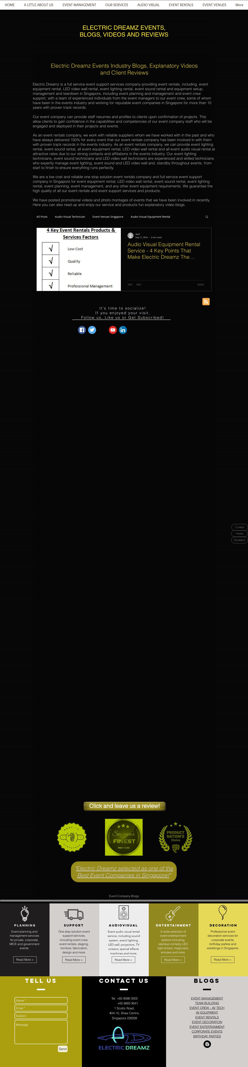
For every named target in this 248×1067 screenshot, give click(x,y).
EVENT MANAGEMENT (207, 998)
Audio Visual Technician (70, 216)
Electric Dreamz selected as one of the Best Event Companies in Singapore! (124, 872)
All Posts (41, 216)
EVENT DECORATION (207, 1022)
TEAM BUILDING (207, 1003)
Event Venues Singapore (108, 216)
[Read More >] (25, 959)
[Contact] (239, 527)
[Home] (239, 533)
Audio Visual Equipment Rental (150, 216)
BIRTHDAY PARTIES (207, 1036)
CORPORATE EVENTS (207, 1031)
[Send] (63, 1049)
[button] (79, 6)
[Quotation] (239, 540)
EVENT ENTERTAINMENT (207, 1027)
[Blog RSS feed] (206, 302)
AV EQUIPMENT (207, 1012)
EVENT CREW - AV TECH (207, 1008)
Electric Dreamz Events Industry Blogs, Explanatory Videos (124, 65)
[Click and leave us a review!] (124, 806)
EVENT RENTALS (207, 1017)
